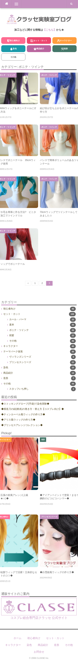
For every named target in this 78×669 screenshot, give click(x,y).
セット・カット (39, 40)
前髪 (11, 335)
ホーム (17, 638)
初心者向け (13, 40)
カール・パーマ (17, 319)
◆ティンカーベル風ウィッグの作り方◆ (23, 414)
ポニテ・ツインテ (49, 75)
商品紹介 (39, 49)
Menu (14, 4)
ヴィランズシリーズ (20, 356)
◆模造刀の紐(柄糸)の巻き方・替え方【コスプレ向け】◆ (32, 409)
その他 (13, 57)
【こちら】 (49, 29)
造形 (64, 49)
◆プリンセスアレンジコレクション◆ (22, 425)
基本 (11, 324)
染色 (13, 49)
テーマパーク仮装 (13, 351)
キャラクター (64, 40)
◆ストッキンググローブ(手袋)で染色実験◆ (25, 403)
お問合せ (39, 651)
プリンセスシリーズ (20, 362)
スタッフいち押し (19, 388)
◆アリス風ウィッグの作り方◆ (18, 419)
